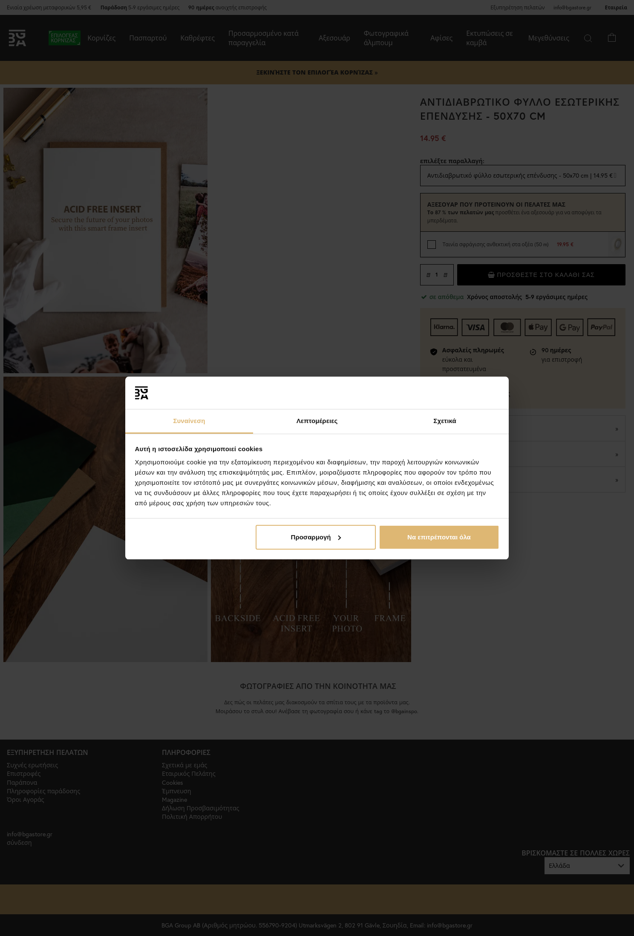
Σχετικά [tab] (444, 420)
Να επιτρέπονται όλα (439, 537)
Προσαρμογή (316, 537)
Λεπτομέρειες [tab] (317, 420)
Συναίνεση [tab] (189, 420)
